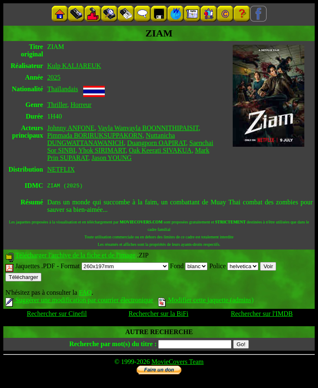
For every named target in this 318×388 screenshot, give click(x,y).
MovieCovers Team (178, 362)
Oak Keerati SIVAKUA (160, 150)
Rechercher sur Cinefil (57, 314)
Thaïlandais (62, 88)
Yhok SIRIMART (101, 150)
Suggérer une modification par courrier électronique (79, 301)
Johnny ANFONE (70, 127)
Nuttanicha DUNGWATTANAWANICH (111, 139)
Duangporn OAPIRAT (156, 142)
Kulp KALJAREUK (74, 65)
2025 (53, 77)
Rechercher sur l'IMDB (262, 314)
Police (233, 267)
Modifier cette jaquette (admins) (206, 301)
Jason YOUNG (112, 157)
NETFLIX (61, 169)
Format (114, 267)
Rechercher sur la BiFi (158, 314)
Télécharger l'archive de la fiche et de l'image (75, 256)
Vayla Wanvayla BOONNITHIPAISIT (148, 127)
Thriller (57, 104)
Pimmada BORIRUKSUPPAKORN (94, 135)
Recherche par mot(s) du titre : (113, 345)
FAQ (85, 293)
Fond (189, 267)
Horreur (81, 104)
